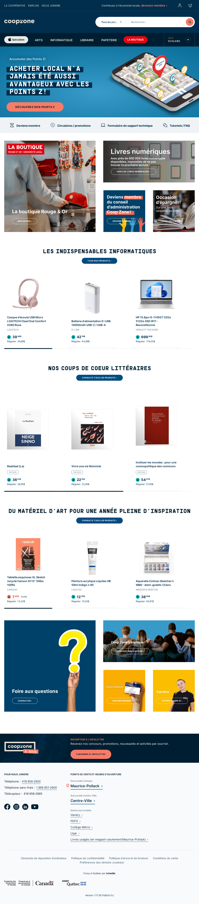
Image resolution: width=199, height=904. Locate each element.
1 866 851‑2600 (46, 788)
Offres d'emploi (172, 700)
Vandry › (76, 815)
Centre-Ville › (82, 800)
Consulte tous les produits (99, 377)
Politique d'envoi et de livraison (128, 858)
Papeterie (109, 40)
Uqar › (74, 833)
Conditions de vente (165, 858)
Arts (39, 40)
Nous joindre (51, 5)
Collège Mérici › (81, 827)
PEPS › (75, 821)
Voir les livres (171, 221)
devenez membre (154, 5)
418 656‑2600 (31, 781)
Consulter (25, 700)
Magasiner (25, 221)
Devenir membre (123, 221)
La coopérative (14, 5)
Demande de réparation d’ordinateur (43, 858)
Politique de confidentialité (87, 858)
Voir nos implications (130, 651)
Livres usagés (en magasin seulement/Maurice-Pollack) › (109, 839)
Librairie (87, 40)
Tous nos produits (99, 260)
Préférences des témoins (102, 862)
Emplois (33, 5)
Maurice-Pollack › (86, 785)
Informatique (61, 40)
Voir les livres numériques (133, 171)
